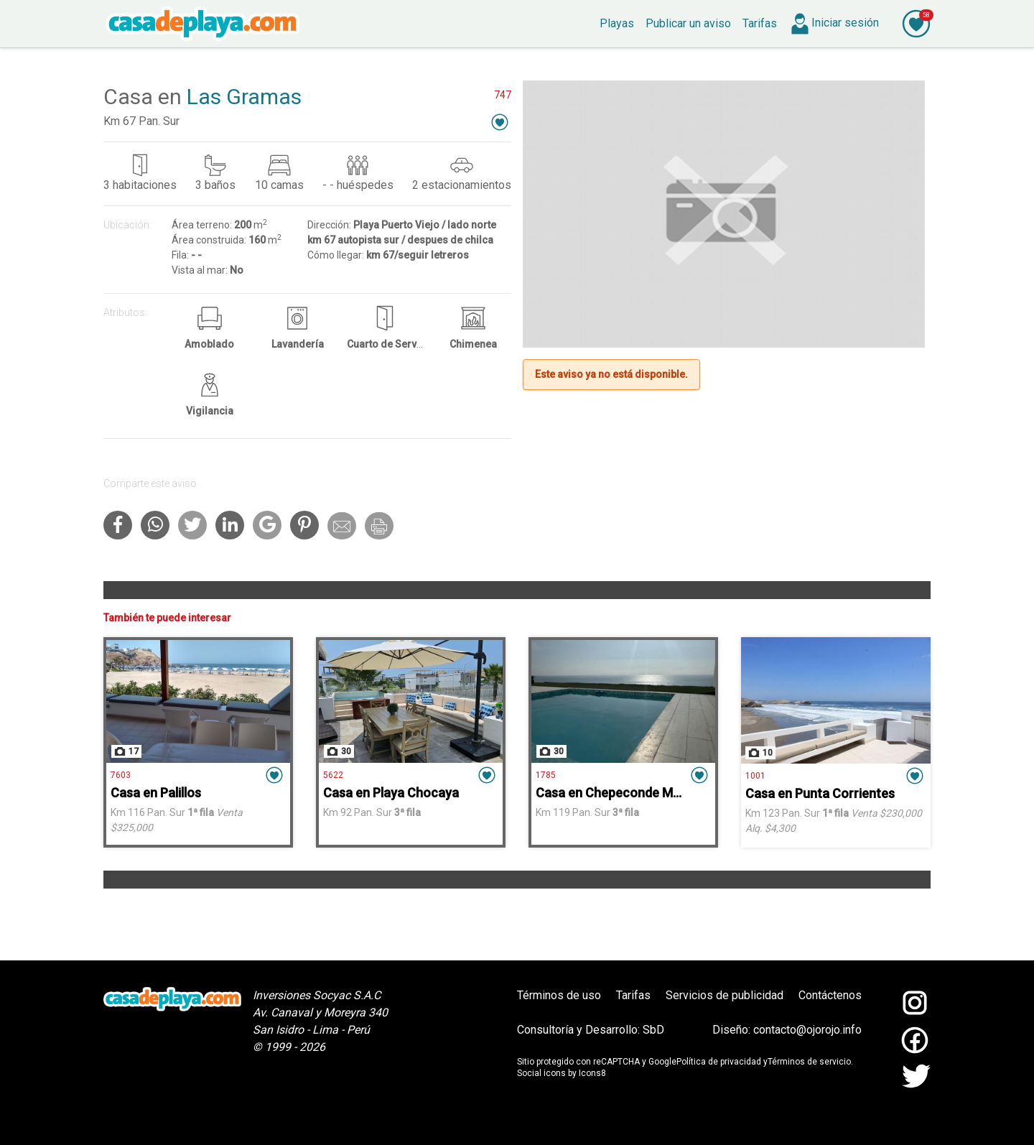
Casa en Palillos (156, 792)
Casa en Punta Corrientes (820, 793)
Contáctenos (830, 995)
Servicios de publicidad (724, 995)
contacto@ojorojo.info (807, 1030)
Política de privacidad (718, 1062)
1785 (546, 775)
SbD (653, 1030)
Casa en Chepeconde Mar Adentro (636, 792)
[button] (499, 122)
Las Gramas (244, 96)
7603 (121, 775)
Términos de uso (559, 995)
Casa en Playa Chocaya (391, 792)
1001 (755, 776)
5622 (333, 775)
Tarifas (633, 995)
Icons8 (592, 1073)
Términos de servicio (809, 1062)
